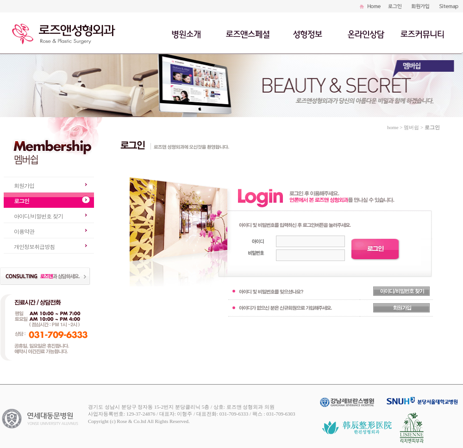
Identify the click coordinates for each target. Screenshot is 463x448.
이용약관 (24, 231)
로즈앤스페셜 (248, 33)
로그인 (21, 201)
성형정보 (311, 33)
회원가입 (24, 185)
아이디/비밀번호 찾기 (38, 216)
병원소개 (187, 33)
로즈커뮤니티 (422, 33)
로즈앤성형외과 (67, 32)
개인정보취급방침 (34, 246)
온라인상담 (365, 33)
